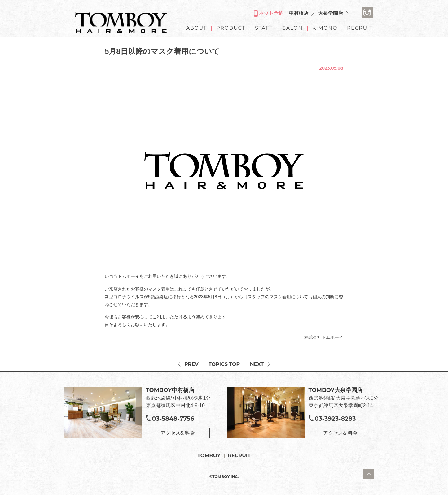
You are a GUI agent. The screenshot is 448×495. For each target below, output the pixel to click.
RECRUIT (360, 28)
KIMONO (324, 28)
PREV (191, 364)
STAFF (264, 28)
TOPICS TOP (224, 364)
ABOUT (196, 28)
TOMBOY (209, 456)
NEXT (257, 364)
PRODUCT (230, 28)
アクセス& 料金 (177, 433)
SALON (293, 28)
